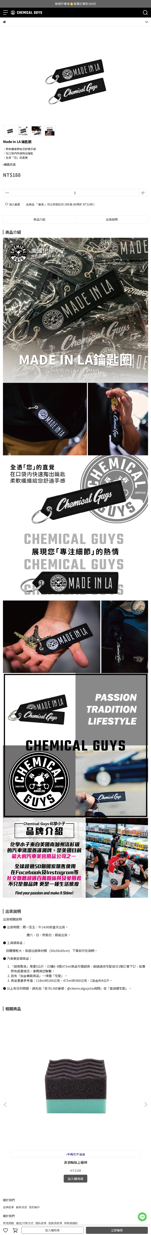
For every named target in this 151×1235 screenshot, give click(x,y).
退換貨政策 (55, 1132)
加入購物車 (52, 1230)
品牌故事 (8, 1116)
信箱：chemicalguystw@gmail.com (26, 1160)
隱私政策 (40, 1132)
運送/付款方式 (24, 1132)
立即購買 (117, 1230)
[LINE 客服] (142, 1216)
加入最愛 (12, 204)
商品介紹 (39, 219)
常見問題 (8, 1132)
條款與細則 (71, 1132)
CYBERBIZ (87, 1220)
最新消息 (21, 1116)
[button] (145, 1059)
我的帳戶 (34, 1116)
